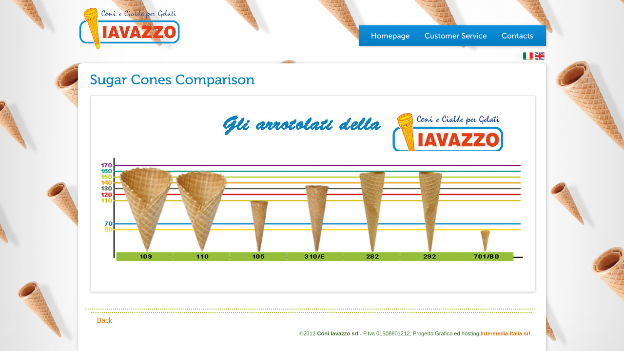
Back (104, 320)
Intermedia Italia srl (505, 333)
